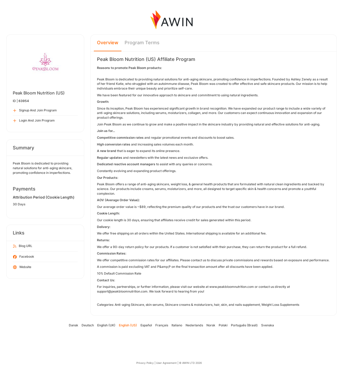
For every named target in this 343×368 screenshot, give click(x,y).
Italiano (177, 325)
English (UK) (106, 325)
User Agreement (166, 362)
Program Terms (142, 42)
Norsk (210, 325)
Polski (223, 325)
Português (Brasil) (244, 325)
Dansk (73, 325)
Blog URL (22, 246)
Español (146, 325)
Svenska (267, 325)
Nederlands (194, 325)
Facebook (23, 256)
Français (161, 325)
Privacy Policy (145, 362)
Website (22, 267)
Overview (107, 42)
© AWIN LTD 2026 (190, 362)
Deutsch (88, 325)
